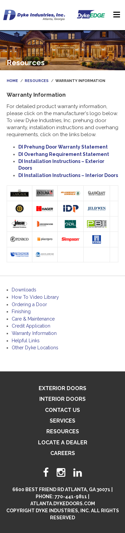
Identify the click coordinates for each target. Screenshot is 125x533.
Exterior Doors (62, 388)
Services (62, 421)
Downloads (24, 289)
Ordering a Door (29, 304)
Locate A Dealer (62, 442)
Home (12, 81)
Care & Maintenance (33, 319)
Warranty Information (34, 333)
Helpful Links (26, 340)
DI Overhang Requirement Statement (63, 154)
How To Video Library (35, 297)
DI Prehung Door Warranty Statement (63, 147)
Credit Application (31, 326)
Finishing (21, 311)
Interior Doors (62, 399)
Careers (62, 453)
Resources (37, 81)
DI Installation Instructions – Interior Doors (68, 175)
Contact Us (62, 410)
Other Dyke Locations (35, 347)
